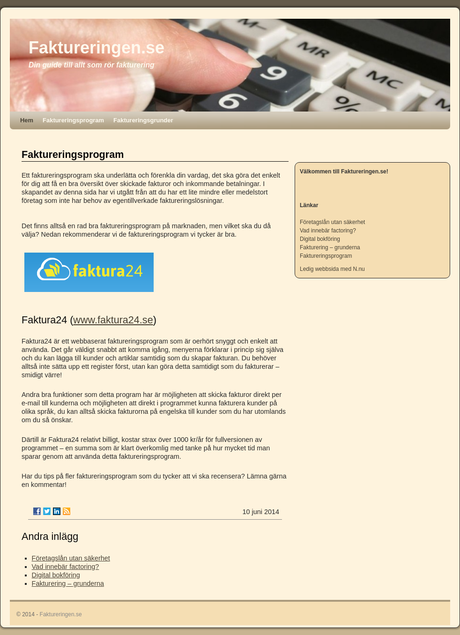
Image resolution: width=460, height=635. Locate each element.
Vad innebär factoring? (65, 566)
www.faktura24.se (113, 320)
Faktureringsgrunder (143, 120)
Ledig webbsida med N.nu (332, 269)
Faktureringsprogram (73, 120)
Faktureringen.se (96, 47)
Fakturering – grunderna (68, 583)
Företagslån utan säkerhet (71, 558)
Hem (26, 120)
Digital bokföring (56, 575)
